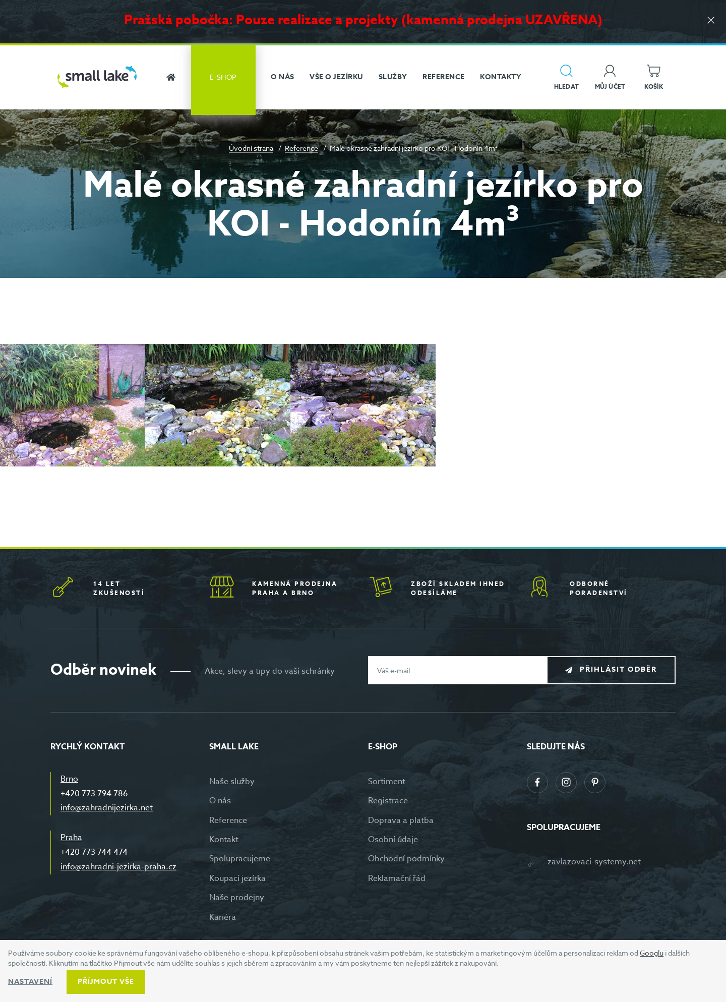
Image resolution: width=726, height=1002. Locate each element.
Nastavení (30, 981)
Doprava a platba (401, 820)
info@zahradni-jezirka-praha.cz (118, 867)
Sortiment (386, 782)
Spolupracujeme (239, 859)
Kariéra (222, 917)
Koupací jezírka (237, 878)
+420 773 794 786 (94, 794)
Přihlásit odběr (618, 670)
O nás (220, 801)
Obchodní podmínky (406, 859)
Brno (69, 779)
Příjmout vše (106, 981)
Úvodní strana (251, 148)
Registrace (388, 801)
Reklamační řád (397, 878)
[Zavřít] (711, 21)
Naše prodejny (236, 898)
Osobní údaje (393, 840)
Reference (301, 148)
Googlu (651, 953)
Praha (71, 838)
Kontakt (223, 840)
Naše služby (232, 782)
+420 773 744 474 (94, 852)
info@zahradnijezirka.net (106, 808)
